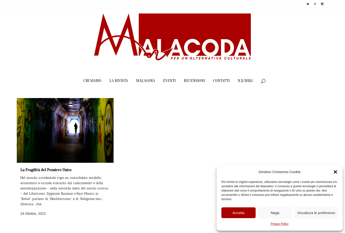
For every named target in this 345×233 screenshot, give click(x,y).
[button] (335, 171)
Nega (275, 213)
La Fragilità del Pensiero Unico (45, 170)
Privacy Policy (280, 224)
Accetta (238, 213)
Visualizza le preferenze (316, 213)
